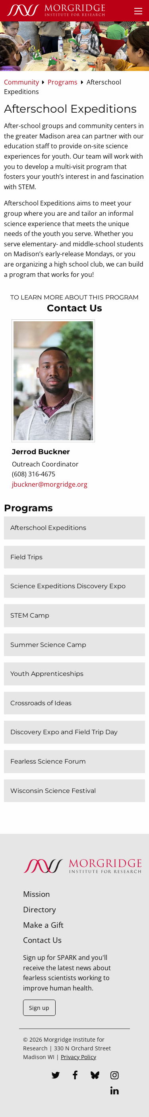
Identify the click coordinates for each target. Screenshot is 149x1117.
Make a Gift (43, 924)
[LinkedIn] (114, 1091)
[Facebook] (75, 1076)
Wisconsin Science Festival (53, 791)
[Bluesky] (95, 1076)
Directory (39, 909)
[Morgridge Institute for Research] (82, 883)
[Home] (55, 10)
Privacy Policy (78, 1057)
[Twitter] (55, 1076)
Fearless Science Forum (48, 761)
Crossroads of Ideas (41, 703)
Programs (28, 508)
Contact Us (42, 940)
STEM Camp (29, 615)
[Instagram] (114, 1076)
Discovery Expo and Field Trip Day (64, 732)
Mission (36, 894)
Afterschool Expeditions (48, 528)
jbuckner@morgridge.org (49, 484)
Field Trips (26, 557)
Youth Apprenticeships (46, 673)
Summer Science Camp (48, 645)
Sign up (39, 1007)
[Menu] (138, 11)
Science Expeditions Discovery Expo (68, 586)
